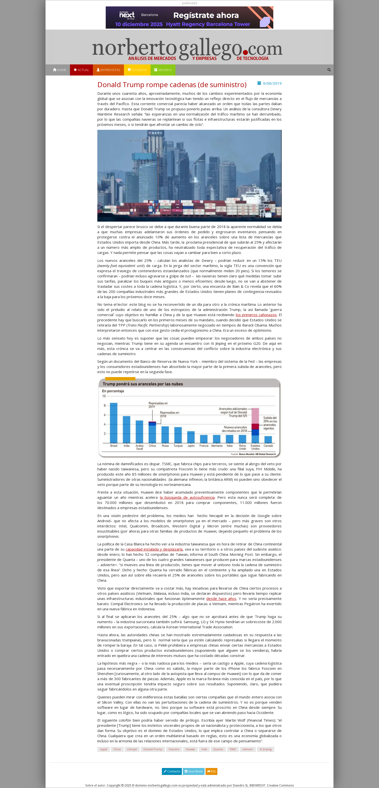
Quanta (218, 749)
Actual (81, 70)
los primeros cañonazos (256, 314)
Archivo (163, 70)
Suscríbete (194, 771)
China (117, 749)
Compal (132, 749)
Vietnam (247, 749)
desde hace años (221, 598)
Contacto (172, 771)
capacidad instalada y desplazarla (154, 549)
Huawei (190, 749)
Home (59, 70)
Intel (204, 749)
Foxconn (174, 749)
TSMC (233, 749)
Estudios (137, 70)
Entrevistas (108, 70)
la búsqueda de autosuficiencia (187, 497)
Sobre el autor (95, 785)
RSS (211, 771)
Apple (103, 749)
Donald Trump (152, 749)
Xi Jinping (266, 749)
